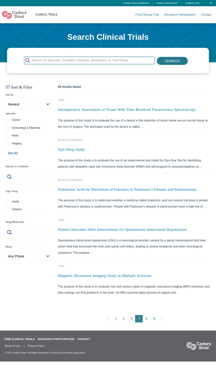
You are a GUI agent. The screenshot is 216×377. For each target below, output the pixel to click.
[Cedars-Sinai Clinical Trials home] (14, 14)
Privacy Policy (36, 345)
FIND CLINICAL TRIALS (20, 338)
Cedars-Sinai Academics (136, 3)
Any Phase (16, 256)
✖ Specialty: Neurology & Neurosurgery (108, 370)
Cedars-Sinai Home (167, 3)
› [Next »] (161, 318)
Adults (15, 201)
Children (17, 208)
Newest (13, 104)
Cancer (16, 119)
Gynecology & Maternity (26, 127)
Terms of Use (12, 345)
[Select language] (199, 3)
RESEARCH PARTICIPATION (56, 338)
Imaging (16, 142)
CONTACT (84, 338)
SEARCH (172, 60)
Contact (206, 14)
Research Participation (179, 14)
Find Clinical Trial (147, 14)
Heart (15, 135)
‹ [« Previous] (108, 318)
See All (13, 152)
